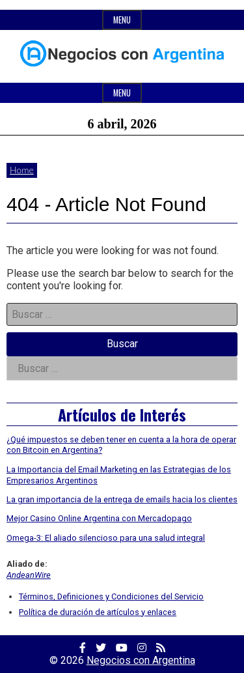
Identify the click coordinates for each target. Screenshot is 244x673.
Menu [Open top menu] (122, 20)
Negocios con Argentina (141, 660)
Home (22, 169)
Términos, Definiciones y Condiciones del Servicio (111, 596)
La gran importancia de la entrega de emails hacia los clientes (122, 499)
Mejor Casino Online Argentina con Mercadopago (99, 518)
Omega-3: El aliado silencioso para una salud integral (106, 538)
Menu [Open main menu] (122, 93)
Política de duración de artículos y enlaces (97, 612)
